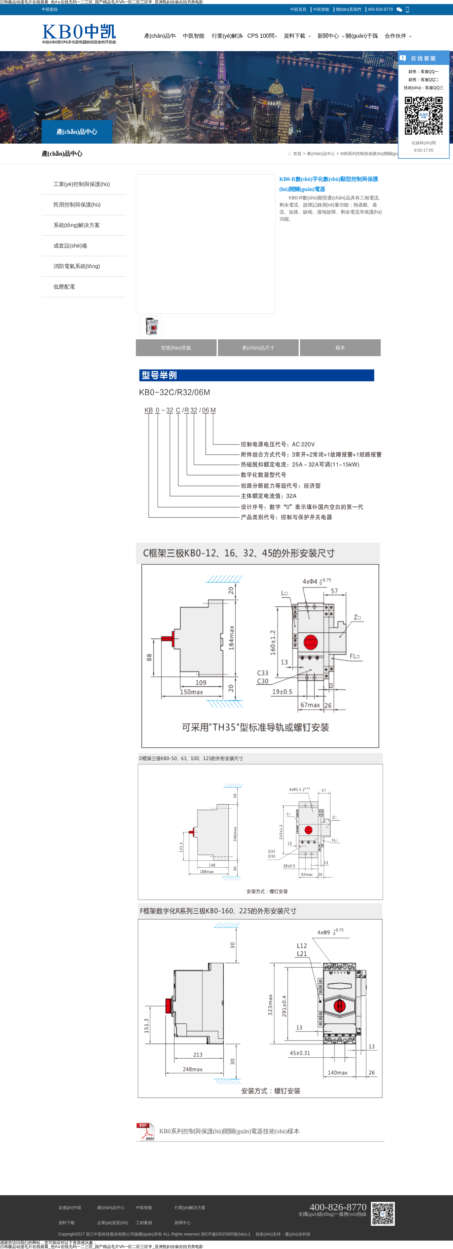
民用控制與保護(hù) (77, 204)
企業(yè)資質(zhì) (112, 1222)
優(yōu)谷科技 (297, 1234)
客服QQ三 (434, 87)
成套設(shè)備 (70, 246)
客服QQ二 (430, 79)
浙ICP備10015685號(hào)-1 (226, 1234)
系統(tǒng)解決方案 (76, 225)
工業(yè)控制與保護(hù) (81, 184)
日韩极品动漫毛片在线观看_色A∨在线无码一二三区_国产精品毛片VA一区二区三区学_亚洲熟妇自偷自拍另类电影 (101, 1246)
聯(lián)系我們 (348, 9)
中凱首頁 (298, 9)
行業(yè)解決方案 (190, 1207)
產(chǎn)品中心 (321, 153)
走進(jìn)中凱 (70, 1207)
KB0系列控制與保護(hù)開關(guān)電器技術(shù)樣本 (229, 1131)
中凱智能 (321, 9)
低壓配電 (64, 287)
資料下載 (67, 1222)
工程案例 (144, 1222)
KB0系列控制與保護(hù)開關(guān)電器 (376, 153)
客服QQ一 (430, 71)
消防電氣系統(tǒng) (76, 266)
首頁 (297, 153)
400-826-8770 (380, 9)
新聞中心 (183, 1222)
